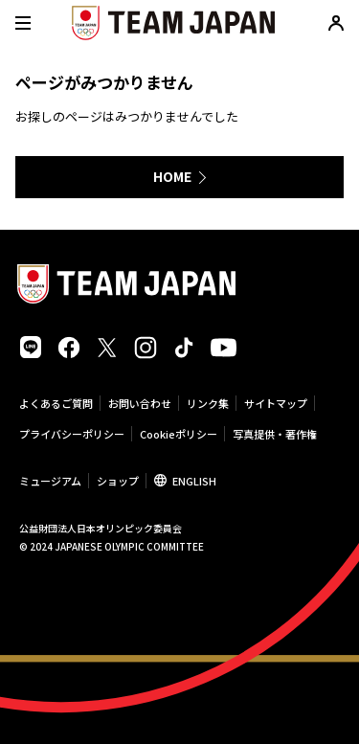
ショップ (118, 480)
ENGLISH (194, 480)
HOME (172, 176)
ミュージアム (50, 480)
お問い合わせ (139, 403)
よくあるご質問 (56, 403)
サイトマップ (275, 403)
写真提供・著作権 (275, 433)
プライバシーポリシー (71, 433)
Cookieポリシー (178, 433)
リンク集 (208, 403)
